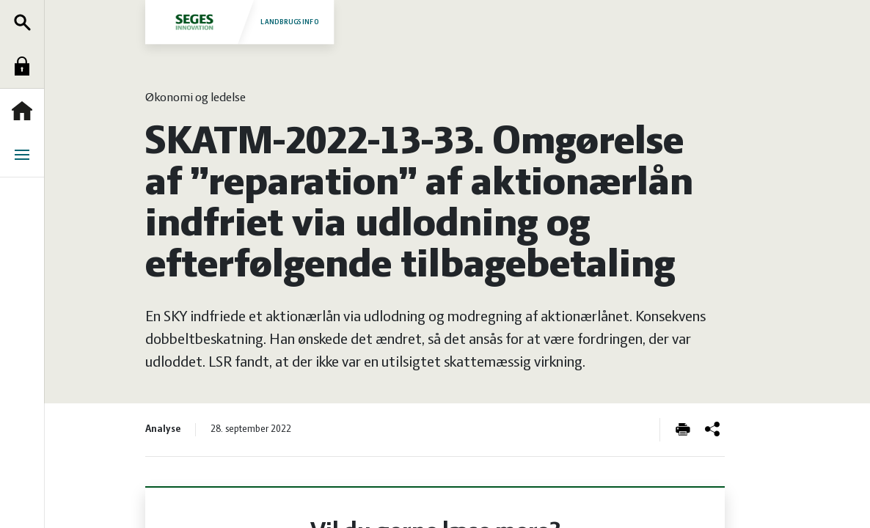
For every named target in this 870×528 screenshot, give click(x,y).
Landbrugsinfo (239, 21)
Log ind (25, 66)
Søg (25, 22)
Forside (25, 111)
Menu (25, 155)
